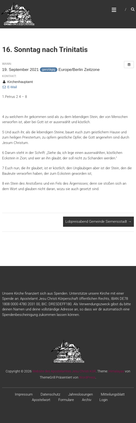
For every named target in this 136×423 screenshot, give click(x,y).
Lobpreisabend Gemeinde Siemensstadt (98, 221)
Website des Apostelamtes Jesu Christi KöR (64, 371)
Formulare (66, 400)
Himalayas (116, 371)
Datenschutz (50, 394)
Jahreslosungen (80, 394)
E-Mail (9, 87)
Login (103, 400)
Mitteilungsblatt (113, 394)
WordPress (87, 377)
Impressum (24, 394)
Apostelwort (41, 400)
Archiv (86, 400)
